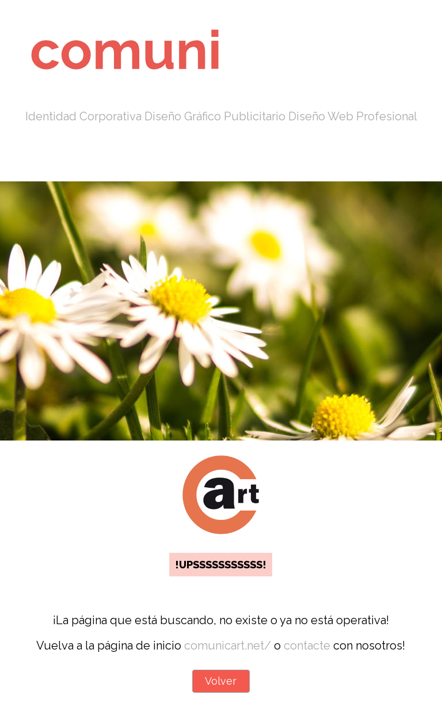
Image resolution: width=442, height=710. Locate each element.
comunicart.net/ (227, 645)
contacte (307, 645)
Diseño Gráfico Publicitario (214, 116)
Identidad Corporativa (83, 116)
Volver (221, 681)
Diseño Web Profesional (352, 116)
